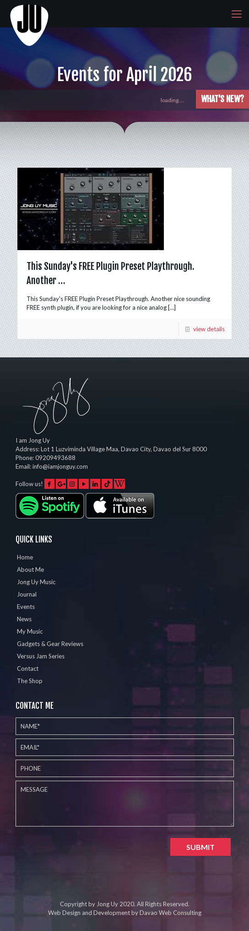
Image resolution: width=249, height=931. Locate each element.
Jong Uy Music (36, 582)
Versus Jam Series (41, 656)
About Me (30, 569)
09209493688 (55, 457)
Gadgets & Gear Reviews (50, 643)
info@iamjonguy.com (60, 466)
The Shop (30, 681)
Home (25, 557)
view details (209, 329)
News (24, 619)
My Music (30, 631)
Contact (27, 668)
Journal (27, 594)
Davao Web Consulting (170, 912)
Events (26, 606)
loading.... (176, 100)
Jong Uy (107, 904)
